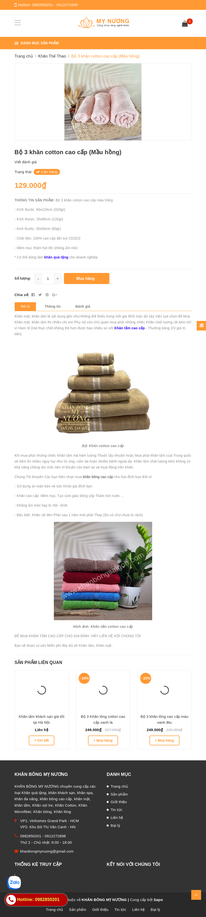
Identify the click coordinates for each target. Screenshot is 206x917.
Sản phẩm (119, 794)
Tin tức (116, 810)
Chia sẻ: (22, 295)
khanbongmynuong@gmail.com (47, 851)
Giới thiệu (119, 802)
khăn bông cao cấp (98, 477)
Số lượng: (23, 278)
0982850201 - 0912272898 (55, 5)
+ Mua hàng (102, 740)
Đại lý (115, 825)
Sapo (158, 900)
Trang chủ (119, 786)
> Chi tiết (41, 740)
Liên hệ (117, 817)
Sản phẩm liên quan (38, 662)
